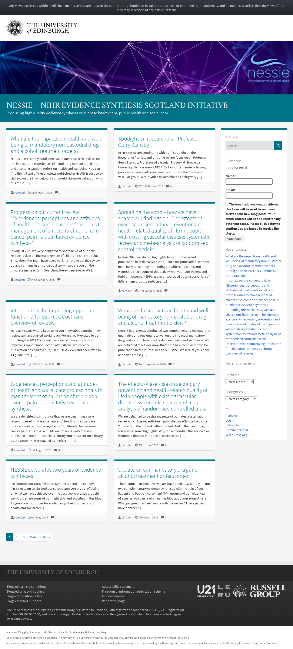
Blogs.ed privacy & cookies (25, 591)
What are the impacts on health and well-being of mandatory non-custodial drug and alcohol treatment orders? (253, 261)
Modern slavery (113, 596)
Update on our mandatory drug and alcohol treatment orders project (158, 472)
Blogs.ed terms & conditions (26, 586)
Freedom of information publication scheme (133, 591)
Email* (249, 193)
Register (231, 415)
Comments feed (237, 430)
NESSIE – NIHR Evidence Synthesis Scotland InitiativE (117, 106)
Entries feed (234, 425)
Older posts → (40, 537)
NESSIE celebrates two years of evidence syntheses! (56, 472)
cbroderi (19, 192)
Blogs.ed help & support (23, 601)
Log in (230, 420)
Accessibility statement (118, 586)
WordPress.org (236, 435)
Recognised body (122, 614)
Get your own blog (95, 632)
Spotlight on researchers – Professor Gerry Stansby (158, 141)
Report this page (113, 601)
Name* (249, 179)
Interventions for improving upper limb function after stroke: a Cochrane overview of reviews (253, 349)
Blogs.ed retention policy (24, 596)
